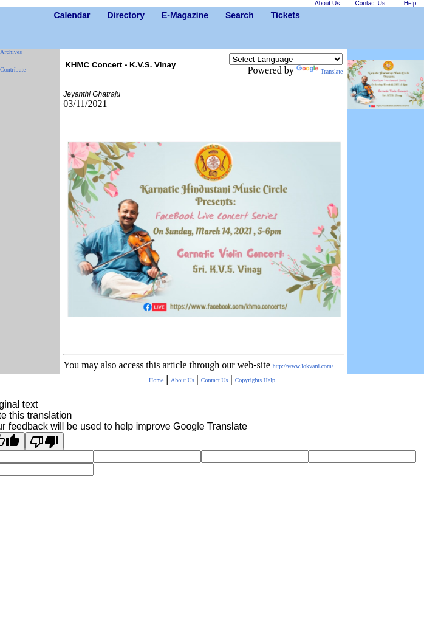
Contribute (13, 69)
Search (229, 15)
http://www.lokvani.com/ (303, 366)
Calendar (58, 15)
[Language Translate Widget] (286, 59)
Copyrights (249, 380)
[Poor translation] (44, 441)
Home (156, 380)
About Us (182, 380)
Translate (319, 71)
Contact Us (214, 380)
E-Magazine (166, 15)
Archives (11, 52)
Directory (112, 15)
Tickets (275, 15)
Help (269, 380)
